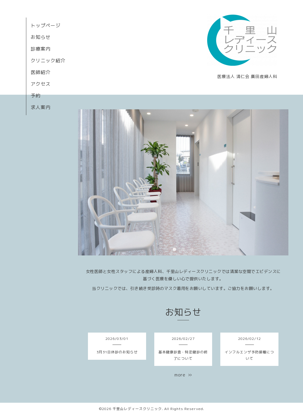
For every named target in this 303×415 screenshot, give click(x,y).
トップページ (45, 25)
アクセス (41, 84)
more (183, 375)
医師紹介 (41, 72)
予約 (36, 95)
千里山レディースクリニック (137, 408)
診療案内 (41, 49)
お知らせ (41, 37)
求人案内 (41, 107)
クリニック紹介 (48, 60)
